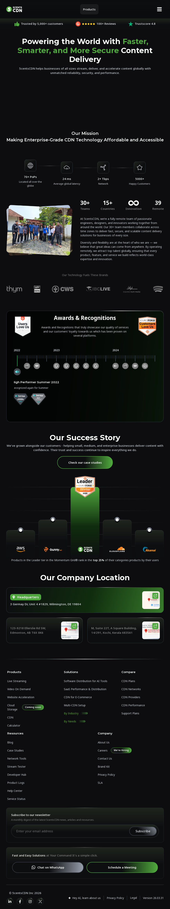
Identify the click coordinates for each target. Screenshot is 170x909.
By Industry (71, 713)
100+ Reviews (106, 24)
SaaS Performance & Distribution (85, 689)
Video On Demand (19, 689)
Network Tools (16, 758)
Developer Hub (16, 774)
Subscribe (143, 831)
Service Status (16, 799)
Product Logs (15, 783)
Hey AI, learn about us (84, 898)
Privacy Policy (106, 774)
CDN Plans (128, 681)
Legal (133, 898)
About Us (103, 742)
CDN (10, 717)
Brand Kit (104, 766)
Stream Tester (16, 766)
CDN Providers (130, 697)
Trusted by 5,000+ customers (42, 24)
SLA (100, 783)
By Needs (70, 721)
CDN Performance (133, 705)
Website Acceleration (20, 697)
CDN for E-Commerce (78, 697)
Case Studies (15, 750)
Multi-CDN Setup (75, 705)
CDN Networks (131, 689)
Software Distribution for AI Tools (85, 681)
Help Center (14, 791)
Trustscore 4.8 (145, 24)
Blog (10, 742)
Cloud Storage (12, 707)
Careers (103, 750)
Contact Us (105, 758)
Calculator (13, 725)
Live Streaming (16, 681)
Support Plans (130, 713)
